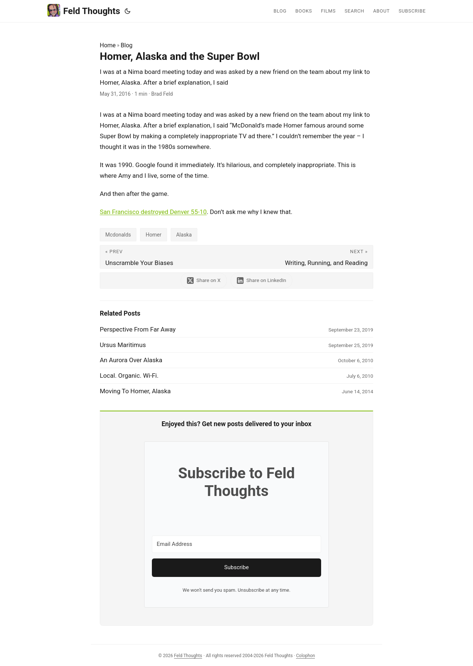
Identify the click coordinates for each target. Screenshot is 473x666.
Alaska (184, 235)
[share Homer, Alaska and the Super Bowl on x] (204, 280)
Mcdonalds (118, 235)
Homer (153, 235)
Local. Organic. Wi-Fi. (129, 375)
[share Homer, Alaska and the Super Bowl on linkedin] (262, 280)
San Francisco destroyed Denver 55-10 (153, 211)
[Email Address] (236, 544)
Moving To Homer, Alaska (135, 391)
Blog (127, 45)
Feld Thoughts (83, 10)
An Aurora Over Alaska (131, 360)
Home (108, 45)
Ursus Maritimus (123, 345)
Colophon (305, 655)
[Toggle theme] (127, 11)
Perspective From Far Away (138, 329)
